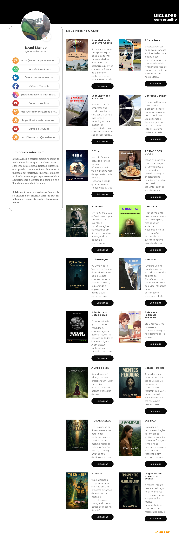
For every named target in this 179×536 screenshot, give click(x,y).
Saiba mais (102, 86)
